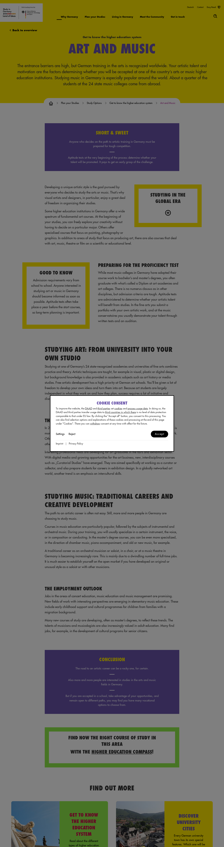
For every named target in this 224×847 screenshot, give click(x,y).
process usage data (138, 408)
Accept (159, 434)
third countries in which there (120, 412)
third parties (104, 408)
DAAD (88, 408)
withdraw (95, 423)
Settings (60, 434)
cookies (118, 408)
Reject (72, 434)
